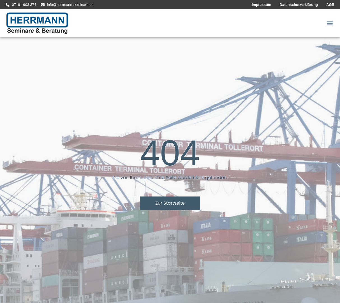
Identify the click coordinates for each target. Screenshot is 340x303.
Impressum (261, 5)
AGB (330, 5)
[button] (329, 23)
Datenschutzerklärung (299, 5)
